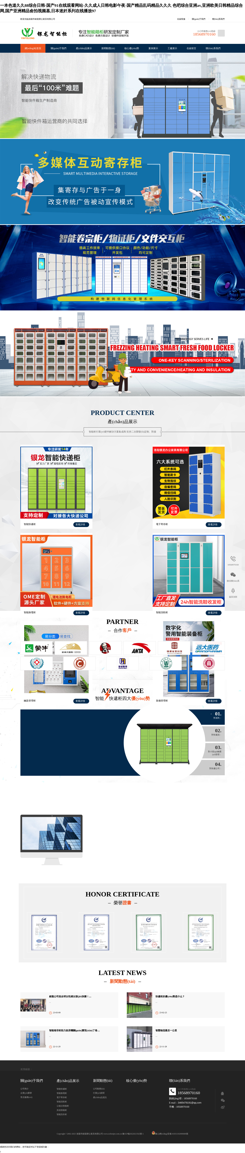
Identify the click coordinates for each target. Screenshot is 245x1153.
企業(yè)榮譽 (26, 1093)
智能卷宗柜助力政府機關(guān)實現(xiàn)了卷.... (74, 1030)
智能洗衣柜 (62, 1114)
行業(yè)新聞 (98, 1093)
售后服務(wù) (26, 1097)
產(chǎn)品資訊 (100, 1097)
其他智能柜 (62, 1110)
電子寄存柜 (99, 516)
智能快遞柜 (30, 516)
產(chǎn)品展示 (84, 48)
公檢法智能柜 (63, 1106)
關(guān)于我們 (198, 19)
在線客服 (179, 19)
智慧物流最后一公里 (166, 1030)
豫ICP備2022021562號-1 (133, 1134)
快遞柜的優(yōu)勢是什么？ (170, 996)
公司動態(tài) (99, 1089)
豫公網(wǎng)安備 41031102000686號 (170, 1134)
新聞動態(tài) (108, 48)
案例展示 (153, 48)
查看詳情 (74, 517)
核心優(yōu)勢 (131, 48)
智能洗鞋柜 (30, 598)
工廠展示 (172, 48)
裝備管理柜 (169, 598)
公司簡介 (24, 1089)
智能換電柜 (169, 516)
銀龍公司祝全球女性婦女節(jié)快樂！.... (70, 996)
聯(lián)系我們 (218, 19)
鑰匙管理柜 (99, 598)
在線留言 (191, 48)
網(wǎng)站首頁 (33, 48)
